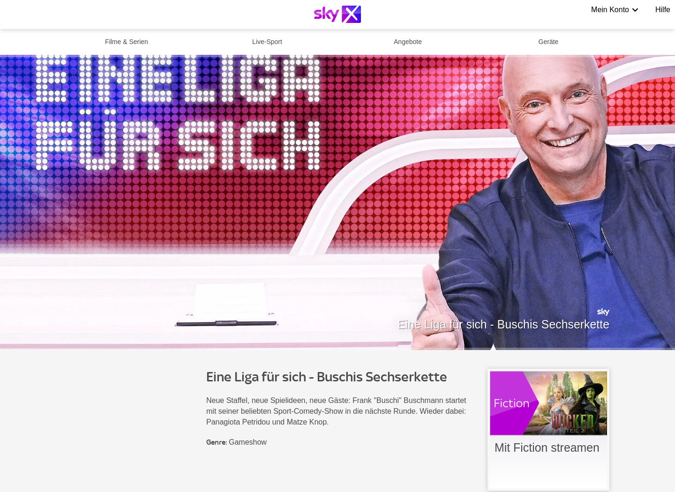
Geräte (549, 41)
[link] (548, 430)
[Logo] (337, 14)
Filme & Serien (126, 41)
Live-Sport (267, 41)
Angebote (408, 41)
